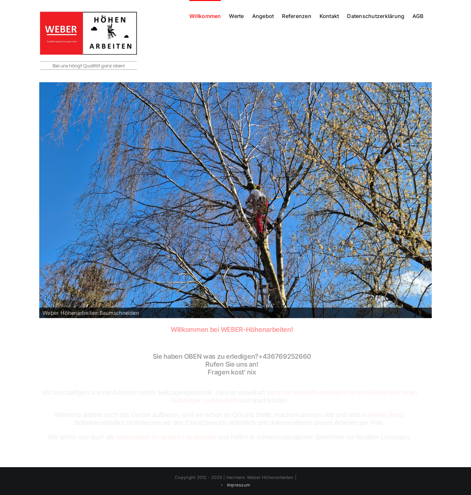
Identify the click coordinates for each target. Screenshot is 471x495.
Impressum (238, 484)
